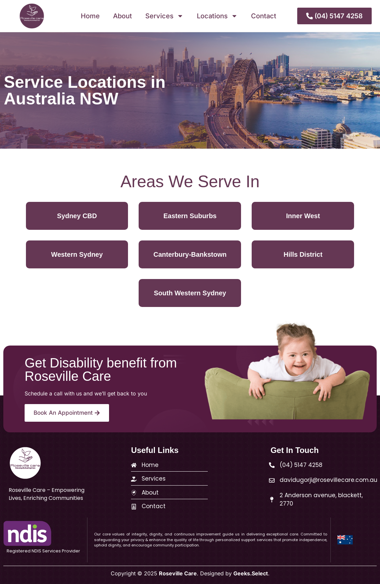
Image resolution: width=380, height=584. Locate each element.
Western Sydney (77, 254)
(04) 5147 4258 (301, 465)
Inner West (303, 215)
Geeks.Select (250, 573)
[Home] (134, 465)
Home (90, 16)
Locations (217, 16)
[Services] (134, 479)
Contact (263, 16)
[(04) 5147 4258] (272, 465)
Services (164, 16)
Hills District (303, 254)
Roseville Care (178, 573)
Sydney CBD (77, 215)
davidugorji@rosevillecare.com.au (328, 480)
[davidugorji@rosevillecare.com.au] (272, 480)
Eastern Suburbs (189, 215)
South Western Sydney (190, 293)
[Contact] (134, 507)
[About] (134, 493)
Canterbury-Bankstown (189, 254)
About (122, 16)
